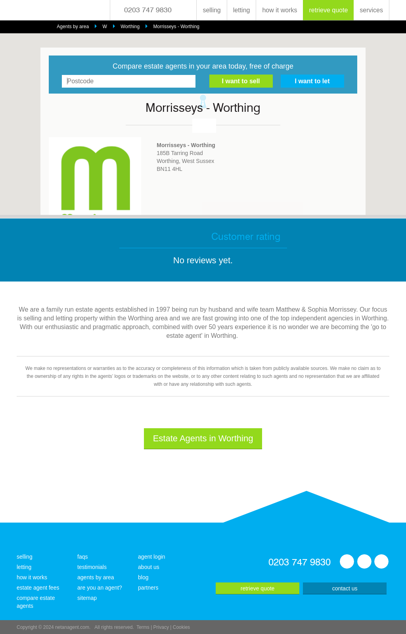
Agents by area (73, 26)
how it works (279, 10)
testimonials (92, 567)
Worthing (130, 26)
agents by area (95, 577)
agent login (151, 557)
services (371, 10)
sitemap (87, 598)
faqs (82, 557)
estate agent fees (38, 587)
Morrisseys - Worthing (176, 26)
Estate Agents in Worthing (203, 438)
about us (148, 567)
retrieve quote (328, 10)
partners (148, 587)
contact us (345, 588)
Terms (142, 627)
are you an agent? (99, 587)
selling (211, 10)
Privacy (161, 627)
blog (143, 577)
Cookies (181, 627)
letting (241, 10)
